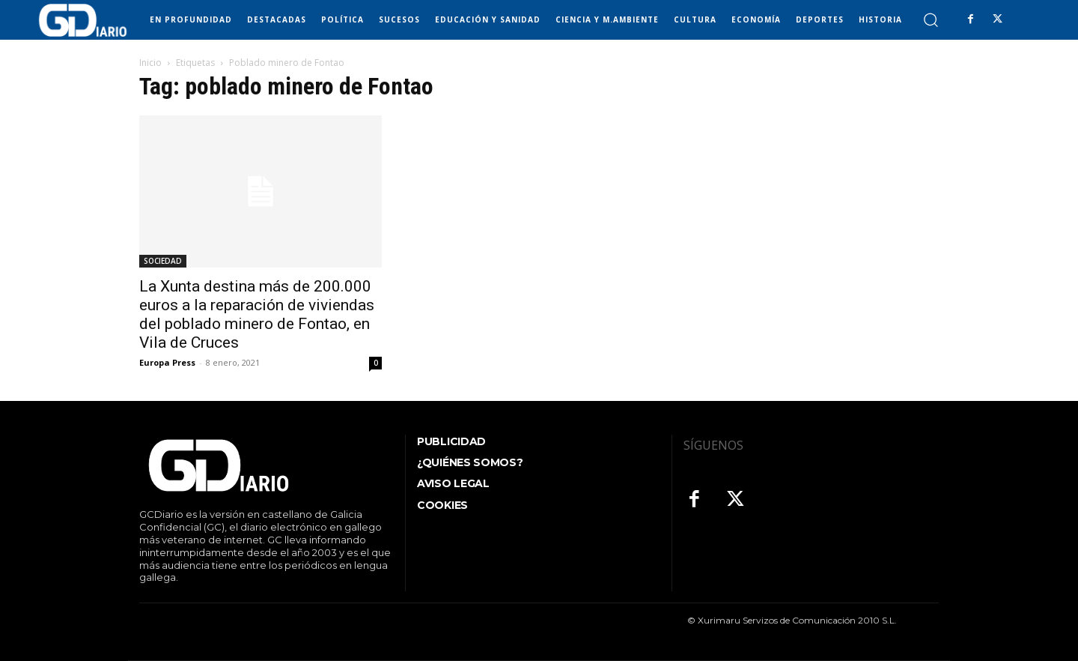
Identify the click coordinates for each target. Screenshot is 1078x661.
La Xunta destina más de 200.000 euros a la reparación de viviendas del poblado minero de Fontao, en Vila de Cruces (256, 314)
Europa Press (167, 362)
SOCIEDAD (163, 261)
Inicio (150, 62)
